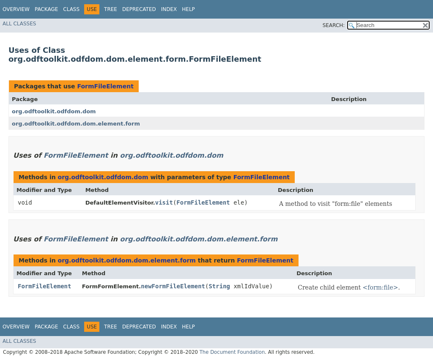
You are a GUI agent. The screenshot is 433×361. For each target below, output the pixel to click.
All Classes (19, 24)
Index (169, 9)
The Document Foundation (232, 352)
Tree (110, 9)
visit (164, 202)
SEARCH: (334, 25)
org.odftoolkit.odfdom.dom (54, 111)
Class (71, 9)
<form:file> (380, 287)
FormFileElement (105, 86)
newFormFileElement (173, 286)
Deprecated (139, 9)
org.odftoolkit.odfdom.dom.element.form (76, 123)
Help (188, 9)
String (219, 286)
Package (46, 9)
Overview (16, 9)
